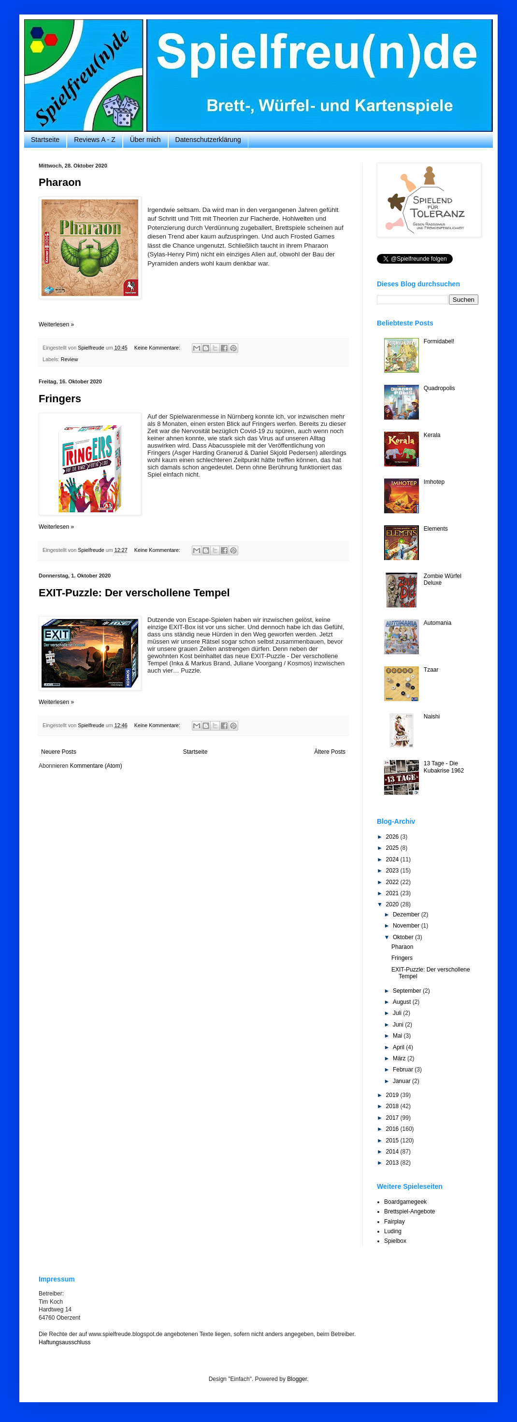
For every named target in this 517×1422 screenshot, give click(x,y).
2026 (393, 836)
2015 (393, 1140)
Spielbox (395, 1241)
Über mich (145, 139)
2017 (393, 1117)
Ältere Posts (329, 751)
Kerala (432, 435)
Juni (399, 1024)
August (403, 1002)
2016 (393, 1129)
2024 (393, 859)
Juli (398, 1013)
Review (69, 359)
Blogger (297, 1379)
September (408, 990)
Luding (393, 1231)
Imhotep (434, 482)
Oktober (404, 937)
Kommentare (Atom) (96, 765)
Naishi (432, 716)
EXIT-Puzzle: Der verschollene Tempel (134, 593)
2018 (393, 1106)
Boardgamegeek (405, 1201)
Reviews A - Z (94, 139)
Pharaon (60, 182)
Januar (402, 1081)
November (407, 925)
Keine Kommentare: (158, 348)
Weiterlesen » (56, 324)
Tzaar (431, 669)
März (400, 1058)
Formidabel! (439, 341)
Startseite (45, 139)
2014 (393, 1151)
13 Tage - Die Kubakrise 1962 (444, 767)
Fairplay (394, 1221)
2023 (393, 870)
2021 (393, 893)
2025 (393, 848)
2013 (393, 1162)
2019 (393, 1095)
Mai (398, 1035)
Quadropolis (439, 388)
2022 (393, 882)
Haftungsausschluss (64, 1342)
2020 (393, 904)
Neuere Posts (58, 751)
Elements (436, 528)
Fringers (60, 399)
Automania (437, 622)
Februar (404, 1069)
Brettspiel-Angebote (409, 1211)
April (399, 1047)
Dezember (407, 914)
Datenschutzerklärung (208, 139)
